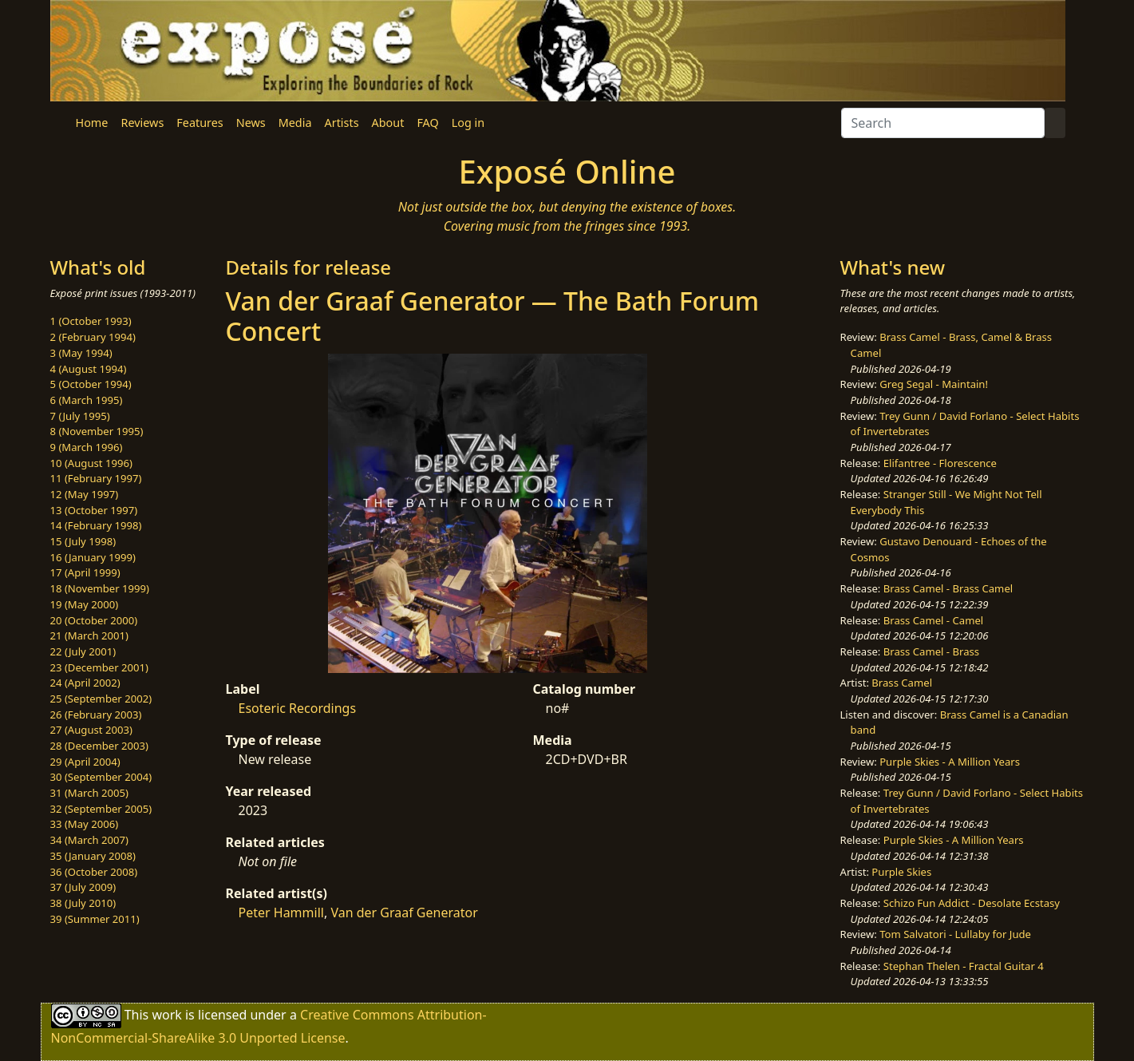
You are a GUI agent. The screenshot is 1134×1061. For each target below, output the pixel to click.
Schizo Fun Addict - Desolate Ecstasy (971, 903)
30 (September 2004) (101, 777)
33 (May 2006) (84, 824)
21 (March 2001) (89, 635)
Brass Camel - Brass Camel (948, 588)
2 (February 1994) (93, 337)
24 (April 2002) (85, 682)
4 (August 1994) (88, 369)
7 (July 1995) (80, 416)
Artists (342, 122)
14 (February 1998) (96, 525)
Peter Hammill (281, 912)
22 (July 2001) (83, 651)
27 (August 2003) (91, 730)
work (166, 1014)
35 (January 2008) (93, 856)
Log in (468, 122)
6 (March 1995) (86, 400)
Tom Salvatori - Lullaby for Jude (955, 934)
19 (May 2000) (84, 604)
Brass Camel (901, 682)
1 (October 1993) (91, 321)
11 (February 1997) (96, 478)
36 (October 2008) (94, 872)
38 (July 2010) (83, 903)
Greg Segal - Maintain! (933, 384)
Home (92, 122)
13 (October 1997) (94, 510)
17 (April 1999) (85, 572)
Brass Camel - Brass (931, 651)
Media (295, 122)
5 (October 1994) (91, 384)
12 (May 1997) (84, 494)
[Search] (943, 123)
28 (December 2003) (99, 745)
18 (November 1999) (100, 588)
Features (199, 122)
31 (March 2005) (89, 793)
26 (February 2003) (96, 714)
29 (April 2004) (85, 761)
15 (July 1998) (83, 541)
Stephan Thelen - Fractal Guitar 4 (963, 966)
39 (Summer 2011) (95, 919)
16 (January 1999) (93, 557)
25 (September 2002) (101, 698)
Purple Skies (901, 872)
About (388, 122)
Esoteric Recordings (298, 708)
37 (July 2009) (83, 887)
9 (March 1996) (86, 447)
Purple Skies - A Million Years (949, 761)
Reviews (142, 122)
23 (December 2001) (99, 667)
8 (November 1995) (97, 431)
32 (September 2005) (101, 809)
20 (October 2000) (94, 620)
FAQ (427, 122)
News (251, 122)
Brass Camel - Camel (933, 620)
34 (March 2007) (89, 840)
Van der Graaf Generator (403, 912)
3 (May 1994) (81, 353)
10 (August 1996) (91, 463)
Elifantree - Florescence (940, 463)
